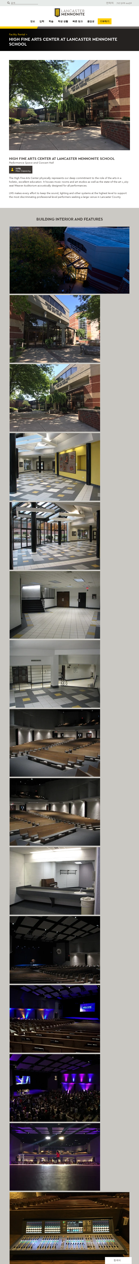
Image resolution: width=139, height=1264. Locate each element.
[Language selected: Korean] (118, 1260)
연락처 (110, 3)
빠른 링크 (78, 21)
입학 (41, 21)
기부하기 (104, 21)
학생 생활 (63, 21)
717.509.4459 (124, 3)
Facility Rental (17, 34)
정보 (32, 21)
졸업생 (90, 21)
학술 (51, 21)
